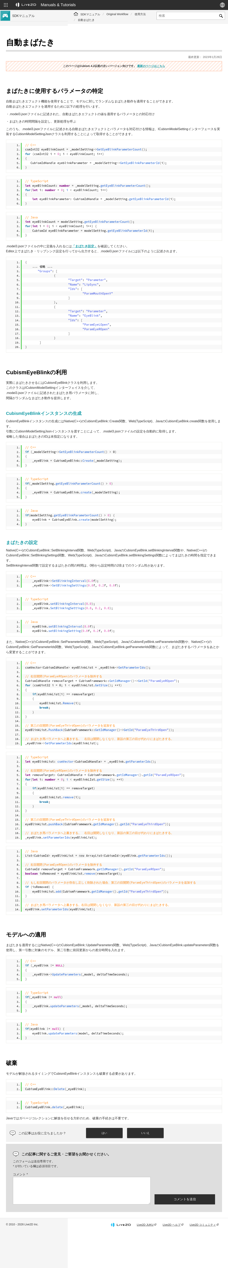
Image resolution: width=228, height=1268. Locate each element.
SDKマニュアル (90, 14)
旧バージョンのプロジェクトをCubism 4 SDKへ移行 (38, 71)
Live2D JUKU (145, 1260)
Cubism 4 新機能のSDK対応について (36, 50)
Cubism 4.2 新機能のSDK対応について (37, 56)
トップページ (21, 43)
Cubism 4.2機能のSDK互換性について (37, 63)
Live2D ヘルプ (171, 1260)
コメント (88, 1210)
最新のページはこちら (185, 56)
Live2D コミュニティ (203, 1260)
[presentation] (185, 1221)
